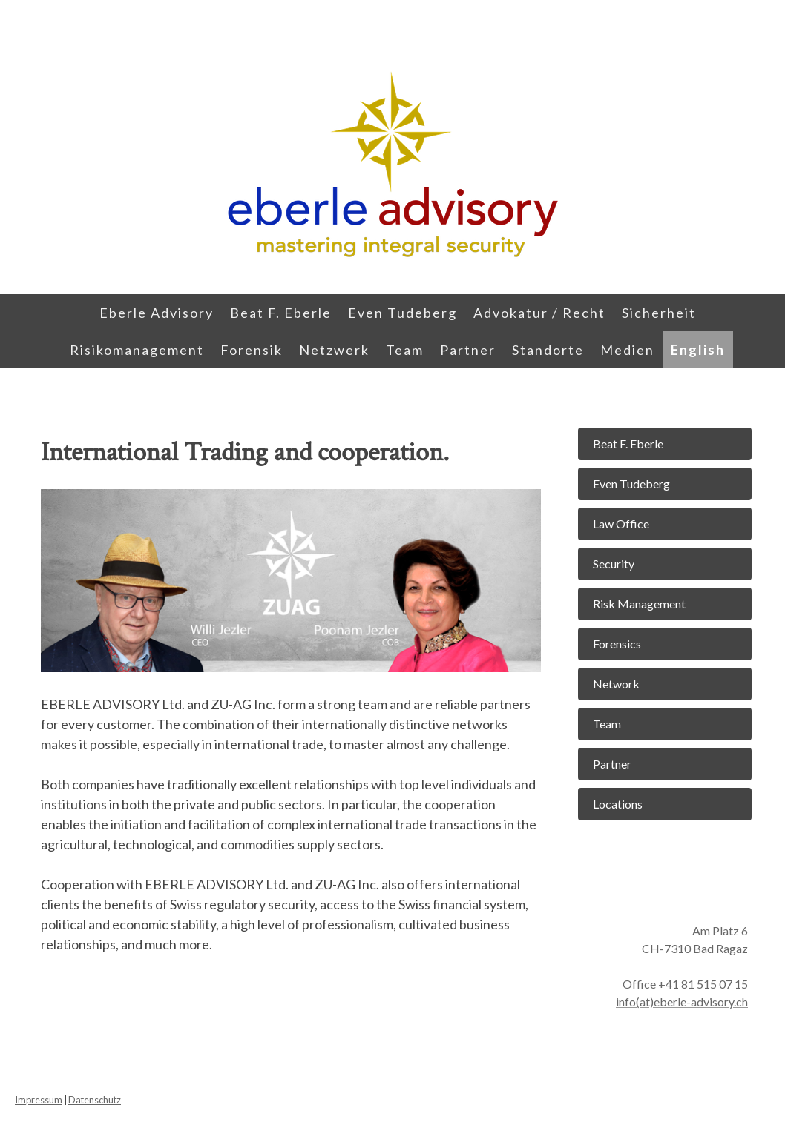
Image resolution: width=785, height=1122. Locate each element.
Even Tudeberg (402, 313)
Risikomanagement (137, 350)
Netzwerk (334, 350)
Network (616, 684)
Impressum (38, 1100)
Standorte (548, 350)
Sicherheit (659, 313)
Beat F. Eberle (281, 313)
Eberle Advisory (156, 313)
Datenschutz (94, 1100)
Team (405, 350)
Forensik (251, 350)
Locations (618, 804)
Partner (468, 350)
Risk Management (639, 604)
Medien (627, 350)
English (698, 350)
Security (613, 564)
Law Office (621, 524)
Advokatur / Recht (539, 313)
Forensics (617, 644)
